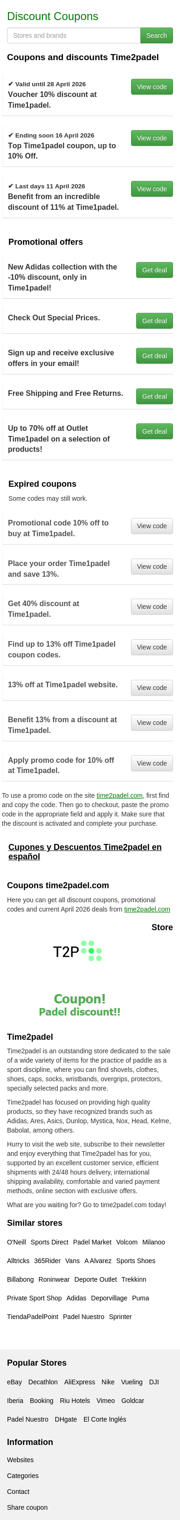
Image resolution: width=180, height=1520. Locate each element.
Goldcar (132, 1400)
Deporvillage (109, 1298)
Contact (18, 1491)
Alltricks (18, 1260)
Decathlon (43, 1382)
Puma (140, 1298)
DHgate (66, 1419)
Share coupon (27, 1507)
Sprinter (120, 1316)
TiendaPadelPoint (32, 1316)
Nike (108, 1382)
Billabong (20, 1279)
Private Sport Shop (34, 1298)
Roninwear (54, 1279)
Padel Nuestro (83, 1316)
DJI (154, 1382)
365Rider (47, 1260)
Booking (42, 1400)
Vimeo (106, 1400)
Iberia (15, 1400)
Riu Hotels (75, 1400)
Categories (23, 1475)
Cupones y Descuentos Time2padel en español (85, 852)
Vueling (132, 1382)
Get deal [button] (154, 270)
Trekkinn (134, 1279)
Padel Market (92, 1242)
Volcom (127, 1242)
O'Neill (16, 1242)
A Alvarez (97, 1260)
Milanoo (153, 1242)
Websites (20, 1460)
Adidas (77, 1298)
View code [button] (152, 86)
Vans (72, 1260)
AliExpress (79, 1382)
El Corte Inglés (104, 1419)
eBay (14, 1382)
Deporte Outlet (96, 1279)
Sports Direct (50, 1242)
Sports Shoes (135, 1260)
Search (156, 35)
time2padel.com (120, 795)
